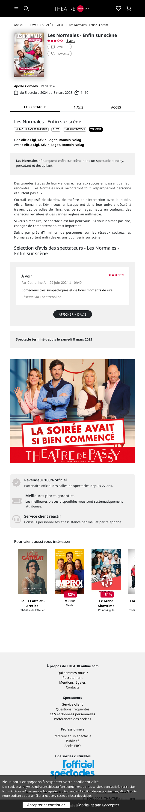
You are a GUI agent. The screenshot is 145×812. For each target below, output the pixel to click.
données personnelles (78, 714)
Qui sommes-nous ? (72, 672)
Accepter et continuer (46, 804)
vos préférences (107, 791)
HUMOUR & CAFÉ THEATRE (31, 129)
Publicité (72, 741)
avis (57, 47)
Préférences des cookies (72, 719)
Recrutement (72, 677)
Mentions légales (72, 682)
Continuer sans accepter (98, 804)
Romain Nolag (70, 140)
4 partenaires (33, 791)
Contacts (72, 687)
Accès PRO (73, 745)
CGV (53, 714)
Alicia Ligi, (29, 140)
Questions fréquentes (72, 709)
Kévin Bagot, (48, 140)
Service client (72, 704)
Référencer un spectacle (72, 736)
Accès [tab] (116, 107)
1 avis (70, 40)
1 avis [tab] (78, 107)
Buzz (56, 129)
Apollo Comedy (26, 86)
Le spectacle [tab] (35, 107)
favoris (60, 54)
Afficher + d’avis (72, 314)
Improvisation (75, 129)
